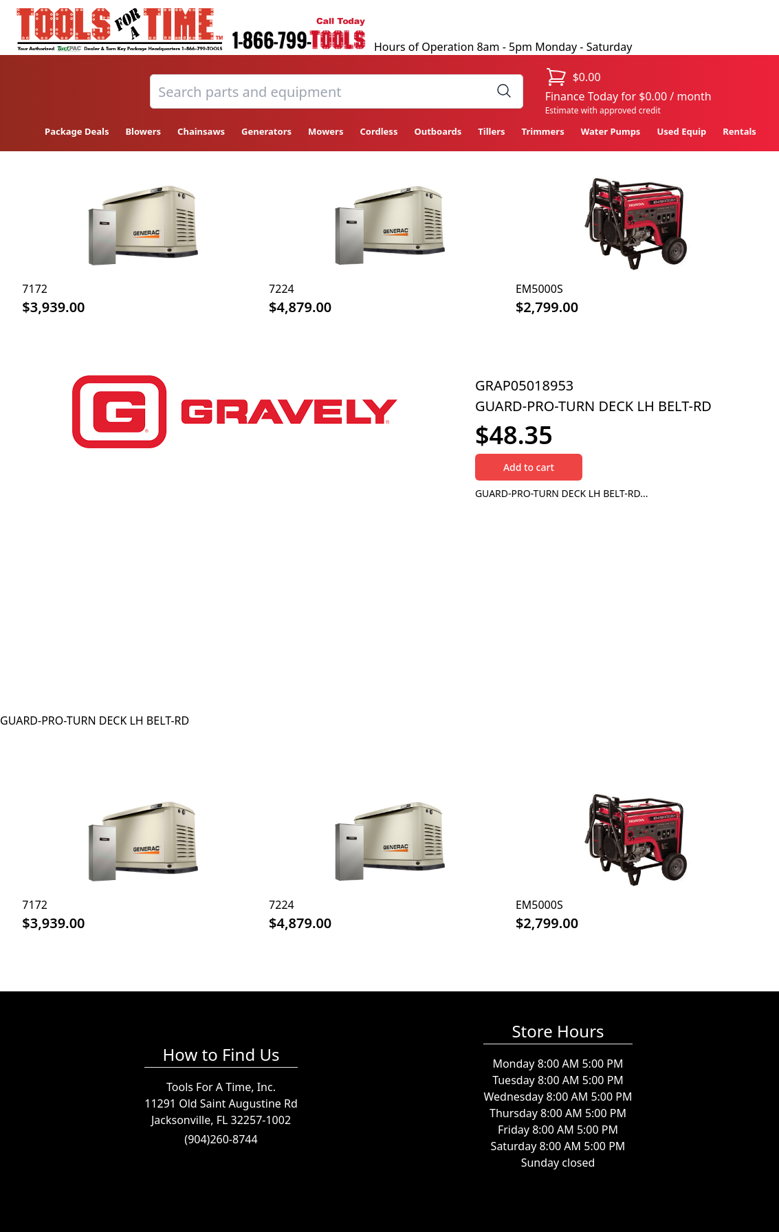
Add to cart (528, 467)
